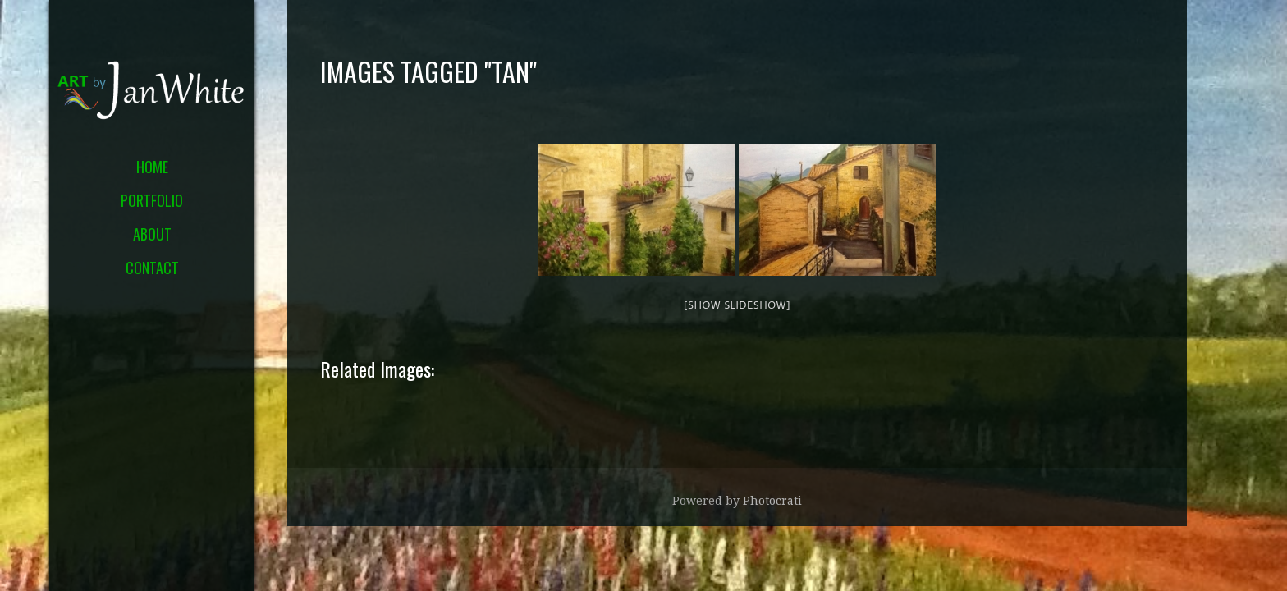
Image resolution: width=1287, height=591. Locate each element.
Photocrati (772, 500)
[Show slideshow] (737, 304)
